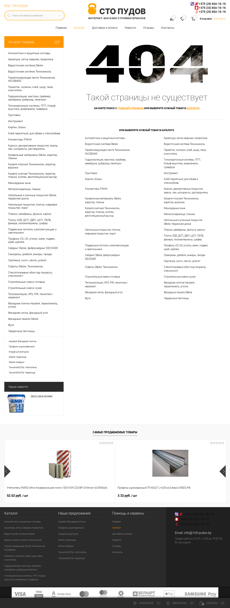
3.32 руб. (72, 496)
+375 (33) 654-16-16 (212, 8)
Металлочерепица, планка (179, 214)
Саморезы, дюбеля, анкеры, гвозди (184, 255)
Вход (7, 5)
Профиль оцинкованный (21, 346)
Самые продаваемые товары (115, 432)
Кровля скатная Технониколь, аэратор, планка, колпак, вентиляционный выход (102, 212)
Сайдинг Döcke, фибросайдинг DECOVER (102, 257)
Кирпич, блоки (93, 179)
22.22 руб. (128, 496)
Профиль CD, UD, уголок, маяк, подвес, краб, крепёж (186, 247)
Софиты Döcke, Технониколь (101, 267)
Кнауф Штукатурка (19, 351)
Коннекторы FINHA (96, 188)
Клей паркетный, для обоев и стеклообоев (181, 181)
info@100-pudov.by (197, 533)
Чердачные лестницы (176, 298)
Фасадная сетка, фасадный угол (104, 292)
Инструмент (171, 173)
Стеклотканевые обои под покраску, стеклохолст (185, 269)
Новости (130, 27)
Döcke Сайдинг (16, 362)
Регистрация (20, 5)
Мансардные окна (174, 208)
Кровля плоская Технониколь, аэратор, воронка (181, 200)
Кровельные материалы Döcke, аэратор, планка (103, 200)
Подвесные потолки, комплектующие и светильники (107, 247)
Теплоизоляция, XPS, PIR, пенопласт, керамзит (106, 284)
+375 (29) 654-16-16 (212, 4)
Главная (61, 27)
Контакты (167, 27)
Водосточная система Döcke (101, 144)
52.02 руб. (17, 496)
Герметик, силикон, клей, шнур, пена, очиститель (185, 151)
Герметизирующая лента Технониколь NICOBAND (107, 151)
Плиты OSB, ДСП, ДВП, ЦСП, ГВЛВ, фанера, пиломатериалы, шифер (184, 237)
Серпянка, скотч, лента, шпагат (182, 261)
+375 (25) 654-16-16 (212, 12)
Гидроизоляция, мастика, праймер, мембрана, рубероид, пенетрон (105, 161)
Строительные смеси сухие (180, 276)
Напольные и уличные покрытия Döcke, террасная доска (183, 222)
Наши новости (18, 386)
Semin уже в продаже (41, 396)
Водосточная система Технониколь (184, 144)
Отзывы (148, 27)
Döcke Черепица (17, 357)
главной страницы (131, 108)
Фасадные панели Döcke (178, 292)
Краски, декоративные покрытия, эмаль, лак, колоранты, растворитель (186, 190)
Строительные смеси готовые (102, 276)
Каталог (79, 27)
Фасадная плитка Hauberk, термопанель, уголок (179, 284)
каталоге (193, 108)
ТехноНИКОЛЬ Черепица (22, 372)
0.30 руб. (182, 496)
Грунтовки (91, 173)
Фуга (88, 298)
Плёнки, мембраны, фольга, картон (184, 229)
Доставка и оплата (105, 27)
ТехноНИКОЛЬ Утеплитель (23, 367)
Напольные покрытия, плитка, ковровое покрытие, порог (103, 231)
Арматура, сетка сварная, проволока (185, 138)
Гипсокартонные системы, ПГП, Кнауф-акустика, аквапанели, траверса (182, 163)
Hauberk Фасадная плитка (22, 341)
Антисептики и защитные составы (105, 138)
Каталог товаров (34, 42)
